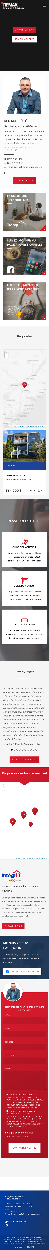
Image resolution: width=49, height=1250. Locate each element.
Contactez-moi (24, 181)
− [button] (6, 356)
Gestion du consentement (35, 1243)
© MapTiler (21, 426)
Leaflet (15, 426)
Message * (9, 1069)
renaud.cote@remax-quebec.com (27, 1214)
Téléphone (10, 1055)
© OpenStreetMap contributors (35, 426)
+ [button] (6, 352)
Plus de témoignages (24, 760)
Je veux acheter (24, 39)
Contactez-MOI (24, 1148)
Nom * (7, 1029)
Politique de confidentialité (19, 1133)
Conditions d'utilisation (16, 1137)
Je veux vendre (24, 30)
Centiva (30, 1247)
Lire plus (10, 150)
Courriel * (10, 1042)
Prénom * (9, 1015)
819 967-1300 (15, 1211)
